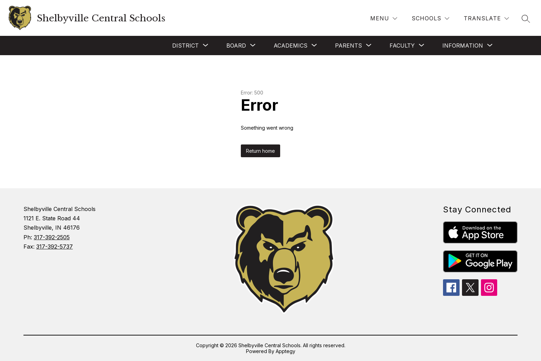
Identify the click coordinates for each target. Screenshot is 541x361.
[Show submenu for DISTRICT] (185, 45)
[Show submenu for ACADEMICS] (290, 45)
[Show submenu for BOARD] (236, 45)
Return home (260, 151)
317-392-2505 (52, 237)
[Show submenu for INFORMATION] (462, 45)
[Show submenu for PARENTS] (348, 45)
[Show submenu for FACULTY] (402, 45)
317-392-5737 (54, 246)
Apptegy (285, 351)
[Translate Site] (486, 18)
